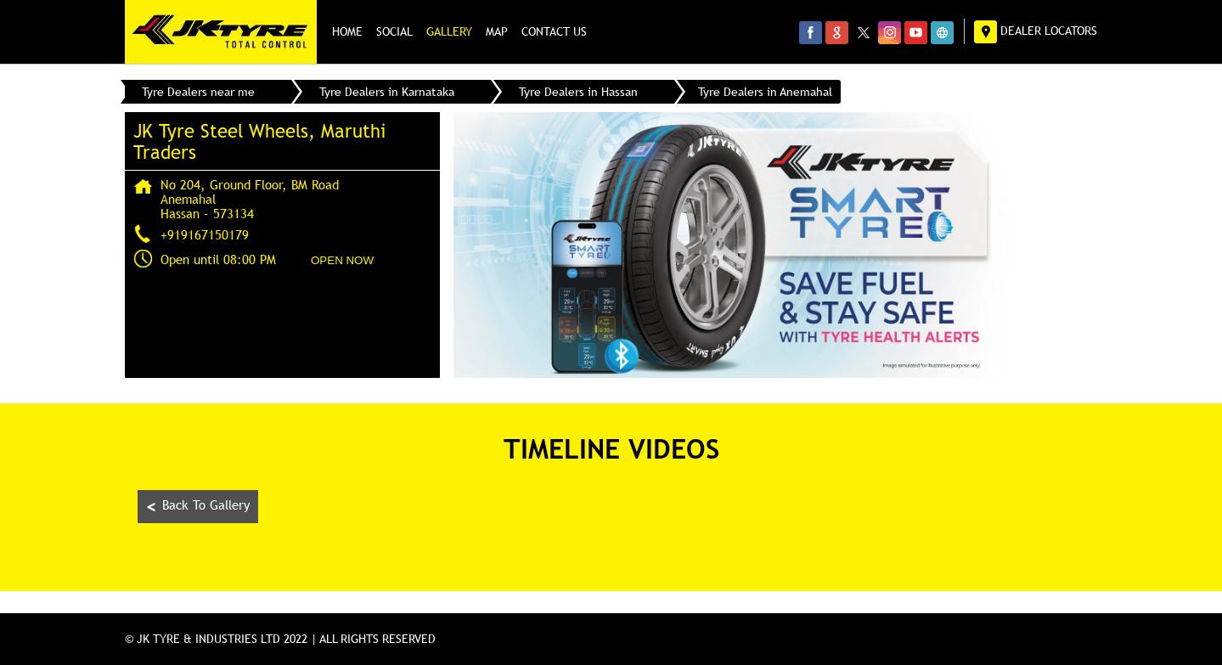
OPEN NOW (342, 260)
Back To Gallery (198, 506)
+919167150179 (204, 234)
